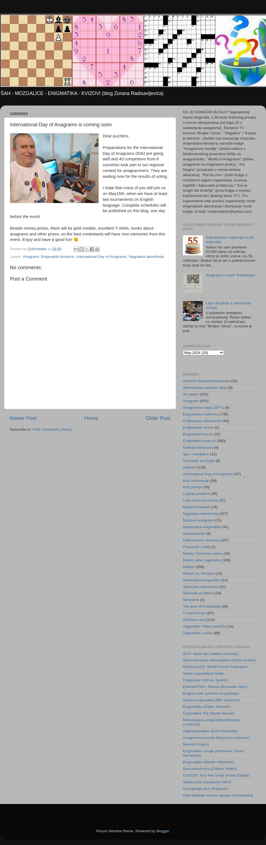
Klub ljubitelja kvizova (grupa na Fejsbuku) (218, 795)
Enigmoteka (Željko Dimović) (207, 707)
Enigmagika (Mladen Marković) (208, 762)
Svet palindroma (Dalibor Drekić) (210, 769)
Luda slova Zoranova (200, 500)
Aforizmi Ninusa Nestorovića (206, 381)
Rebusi (189, 567)
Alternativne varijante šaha (205, 388)
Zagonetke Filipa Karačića (204, 626)
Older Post (158, 418)
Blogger (162, 831)
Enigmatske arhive (198, 427)
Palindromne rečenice (201, 540)
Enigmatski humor (198, 434)
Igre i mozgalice (196, 454)
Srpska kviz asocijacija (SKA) (207, 782)
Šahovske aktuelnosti (200, 587)
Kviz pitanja (192, 487)
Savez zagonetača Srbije (203, 673)
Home (91, 418)
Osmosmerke (194, 533)
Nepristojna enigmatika (202, 527)
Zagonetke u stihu (198, 633)
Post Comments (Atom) (52, 429)
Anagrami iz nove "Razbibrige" (231, 275)
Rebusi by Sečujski (198, 573)
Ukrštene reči (194, 620)
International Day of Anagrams (101, 257)
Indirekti (189, 467)
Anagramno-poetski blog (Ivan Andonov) (216, 738)
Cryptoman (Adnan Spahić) (205, 680)
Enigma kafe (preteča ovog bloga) (211, 693)
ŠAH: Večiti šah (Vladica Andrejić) (211, 654)
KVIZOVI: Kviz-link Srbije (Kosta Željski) (216, 775)
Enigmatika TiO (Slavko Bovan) (209, 713)
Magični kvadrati (196, 507)
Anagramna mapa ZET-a (203, 407)
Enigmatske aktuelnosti (202, 421)
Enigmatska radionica (201, 414)
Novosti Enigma (196, 744)
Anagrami (31, 257)
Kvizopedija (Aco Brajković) (205, 789)
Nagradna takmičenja (146, 257)
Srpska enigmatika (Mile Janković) (211, 700)
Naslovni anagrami (198, 520)
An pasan (191, 394)
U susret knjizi (194, 613)
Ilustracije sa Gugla (199, 461)
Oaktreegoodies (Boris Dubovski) (210, 731)
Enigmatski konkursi (57, 257)
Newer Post (23, 418)
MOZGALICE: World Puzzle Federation (215, 667)
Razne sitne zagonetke (202, 560)
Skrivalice (191, 600)
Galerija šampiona (198, 447)
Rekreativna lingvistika (201, 580)
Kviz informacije (196, 481)
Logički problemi (196, 494)
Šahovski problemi (198, 593)
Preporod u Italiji (196, 547)
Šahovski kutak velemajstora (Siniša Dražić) (219, 660)
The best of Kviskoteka (202, 606)
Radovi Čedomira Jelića (202, 553)
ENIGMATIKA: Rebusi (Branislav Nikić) (215, 687)
